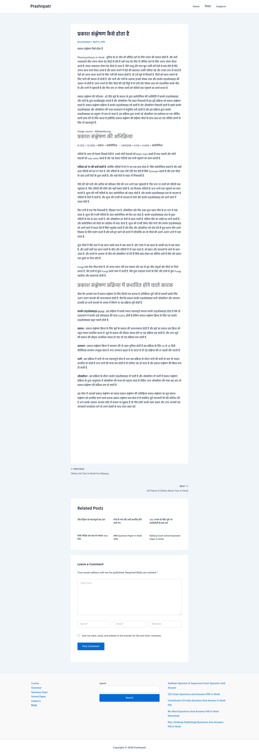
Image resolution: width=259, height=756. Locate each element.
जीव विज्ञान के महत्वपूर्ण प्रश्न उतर (91, 520)
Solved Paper (38, 697)
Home (196, 6)
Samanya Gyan (39, 693)
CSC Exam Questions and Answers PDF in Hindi (194, 695)
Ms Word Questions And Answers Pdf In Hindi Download (194, 714)
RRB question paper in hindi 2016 (127, 538)
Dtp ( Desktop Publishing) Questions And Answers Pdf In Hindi (196, 724)
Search (102, 684)
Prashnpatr (40, 6)
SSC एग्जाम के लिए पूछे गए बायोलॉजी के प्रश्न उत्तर (161, 522)
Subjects (221, 6)
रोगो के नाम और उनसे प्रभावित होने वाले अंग (127, 522)
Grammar (36, 688)
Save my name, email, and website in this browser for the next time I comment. (121, 636)
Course (35, 684)
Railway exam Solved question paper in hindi (165, 538)
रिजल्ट (208, 6)
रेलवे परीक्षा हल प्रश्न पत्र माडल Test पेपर (92, 538)
